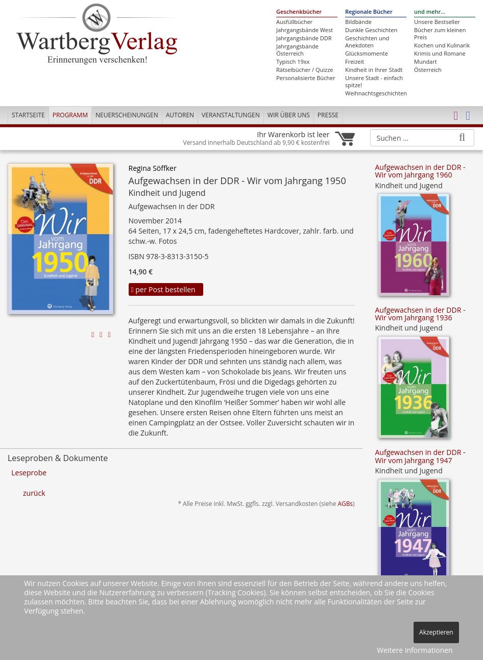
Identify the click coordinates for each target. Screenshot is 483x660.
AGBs (345, 503)
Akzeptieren (436, 632)
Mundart (425, 61)
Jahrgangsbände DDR (303, 38)
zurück (34, 493)
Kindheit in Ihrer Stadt (373, 69)
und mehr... (429, 11)
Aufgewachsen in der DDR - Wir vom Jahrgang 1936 (420, 313)
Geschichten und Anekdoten (367, 42)
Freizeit (354, 61)
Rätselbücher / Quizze (304, 69)
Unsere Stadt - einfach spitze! (374, 81)
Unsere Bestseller (437, 22)
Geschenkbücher (299, 11)
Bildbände (358, 22)
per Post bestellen (163, 289)
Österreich (428, 69)
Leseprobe (28, 472)
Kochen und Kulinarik (442, 45)
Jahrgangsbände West (304, 30)
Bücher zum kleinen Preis (440, 34)
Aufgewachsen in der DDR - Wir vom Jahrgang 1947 (420, 456)
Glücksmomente (366, 53)
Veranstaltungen (231, 115)
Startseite (28, 115)
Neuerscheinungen (126, 115)
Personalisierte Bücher (305, 78)
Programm (70, 115)
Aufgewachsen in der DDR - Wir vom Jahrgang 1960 (420, 171)
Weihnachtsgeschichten (375, 93)
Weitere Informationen (414, 650)
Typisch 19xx (292, 61)
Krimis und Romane (440, 53)
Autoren (180, 115)
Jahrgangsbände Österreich (297, 50)
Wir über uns (289, 115)
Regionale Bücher (369, 11)
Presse (328, 115)
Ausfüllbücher (294, 22)
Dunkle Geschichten (371, 30)
